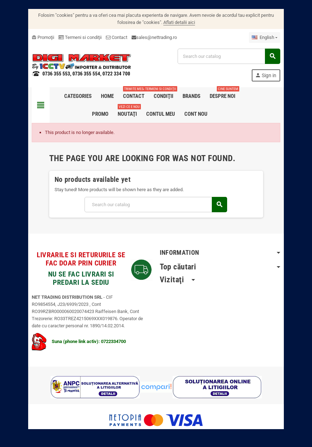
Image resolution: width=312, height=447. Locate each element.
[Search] (229, 56)
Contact (116, 37)
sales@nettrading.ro (156, 37)
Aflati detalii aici (179, 22)
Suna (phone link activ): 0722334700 (78, 341)
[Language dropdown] (265, 37)
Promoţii (42, 37)
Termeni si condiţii (79, 37)
